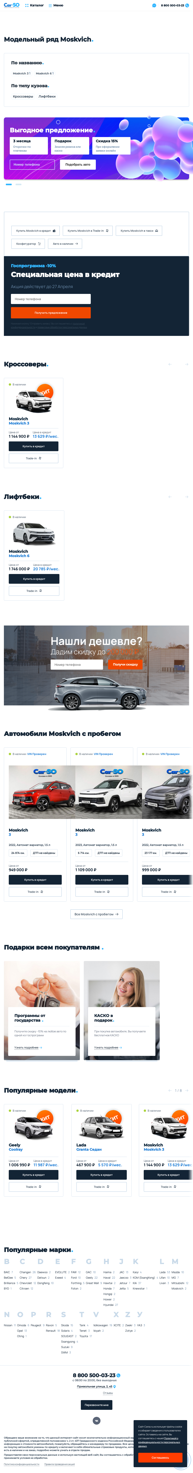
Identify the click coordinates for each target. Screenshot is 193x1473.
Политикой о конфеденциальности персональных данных (159, 1442)
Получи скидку (125, 664)
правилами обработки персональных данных (62, 327)
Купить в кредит (34, 446)
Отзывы (108, 1393)
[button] (9, 184)
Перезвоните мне (96, 1405)
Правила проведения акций (59, 1464)
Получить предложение (51, 313)
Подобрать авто (77, 164)
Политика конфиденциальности (21, 1464)
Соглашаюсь (160, 1457)
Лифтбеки (47, 96)
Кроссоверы (23, 96)
